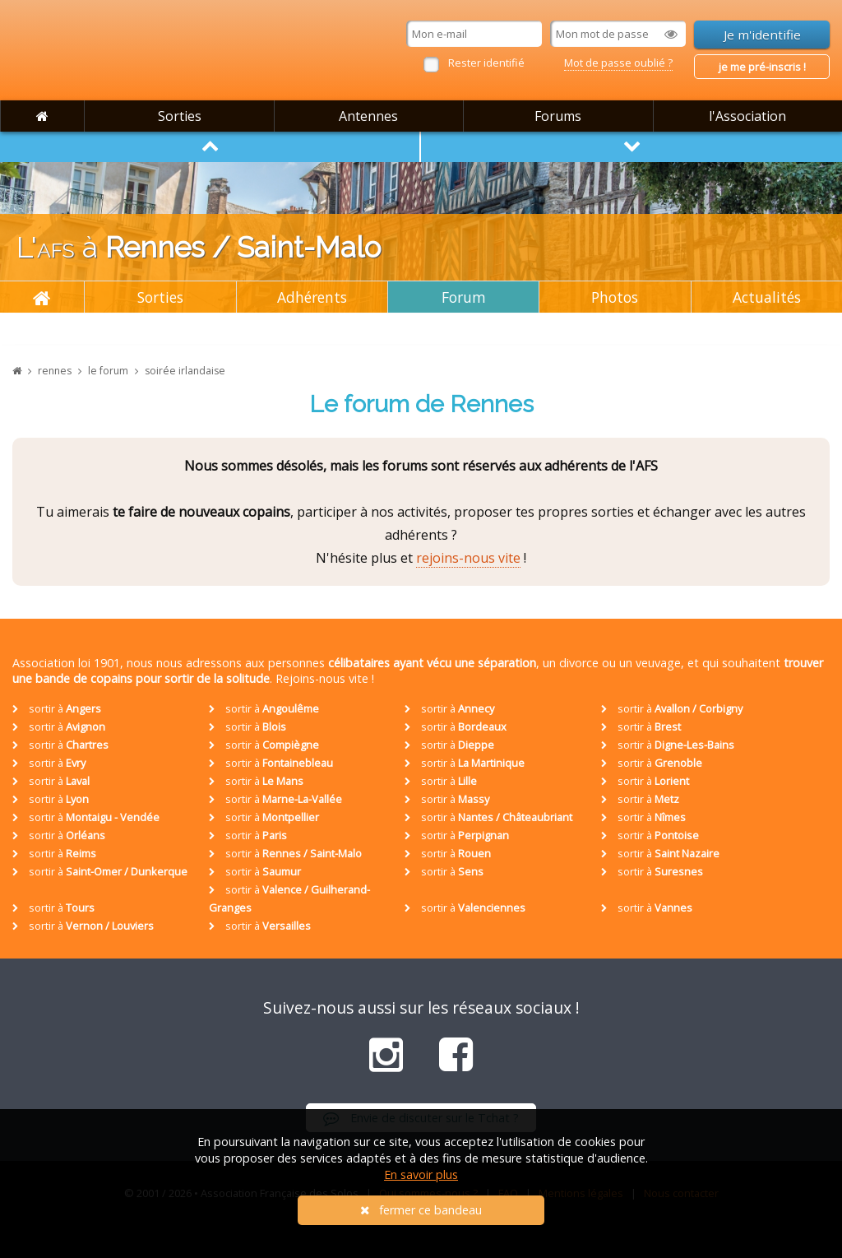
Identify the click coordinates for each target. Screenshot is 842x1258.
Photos (614, 297)
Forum (464, 297)
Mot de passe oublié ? (618, 62)
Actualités (767, 297)
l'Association (747, 116)
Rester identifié (486, 62)
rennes (55, 371)
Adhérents (312, 297)
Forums (557, 116)
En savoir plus (421, 1174)
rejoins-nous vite (468, 558)
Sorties (179, 116)
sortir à (56, 708)
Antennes (368, 116)
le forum (108, 371)
